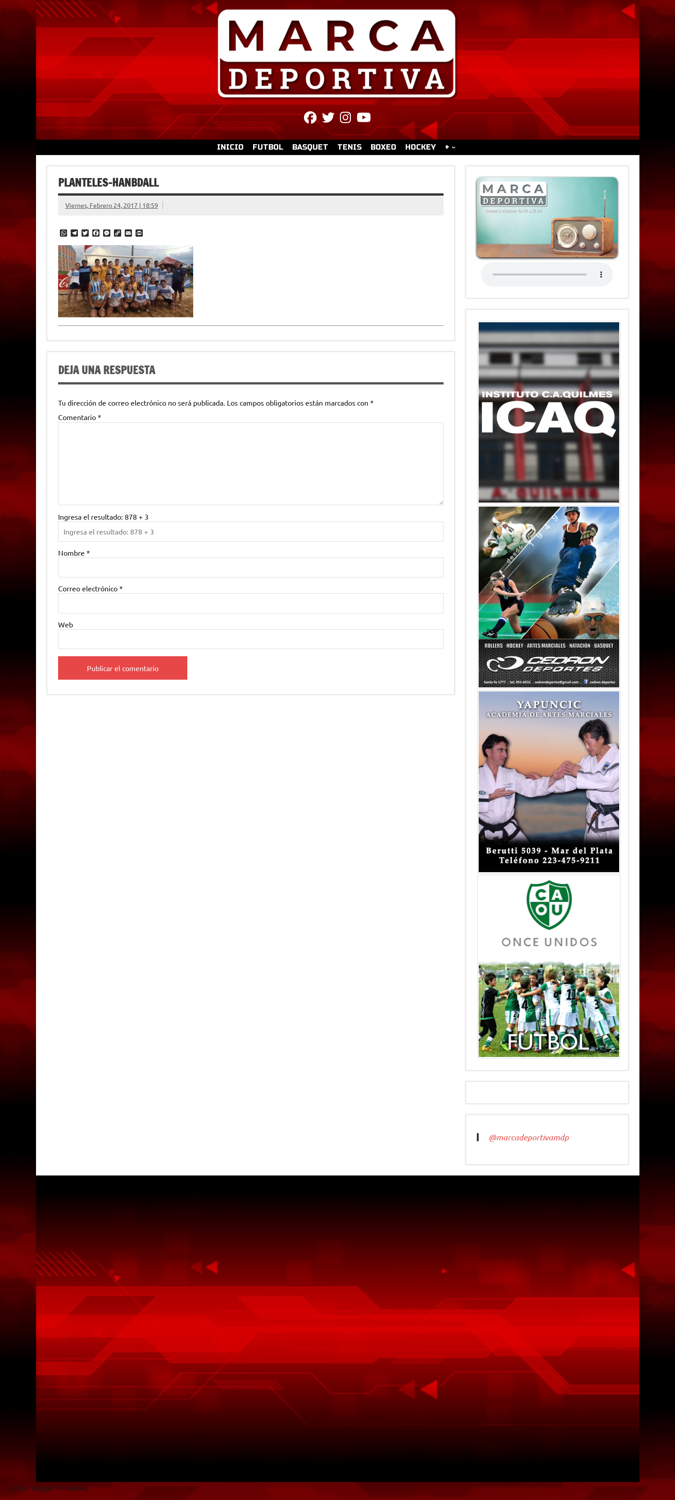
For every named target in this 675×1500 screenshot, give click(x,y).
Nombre (74, 552)
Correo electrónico (90, 588)
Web (65, 624)
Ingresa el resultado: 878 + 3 (103, 516)
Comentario (79, 417)
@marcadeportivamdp (529, 1137)
